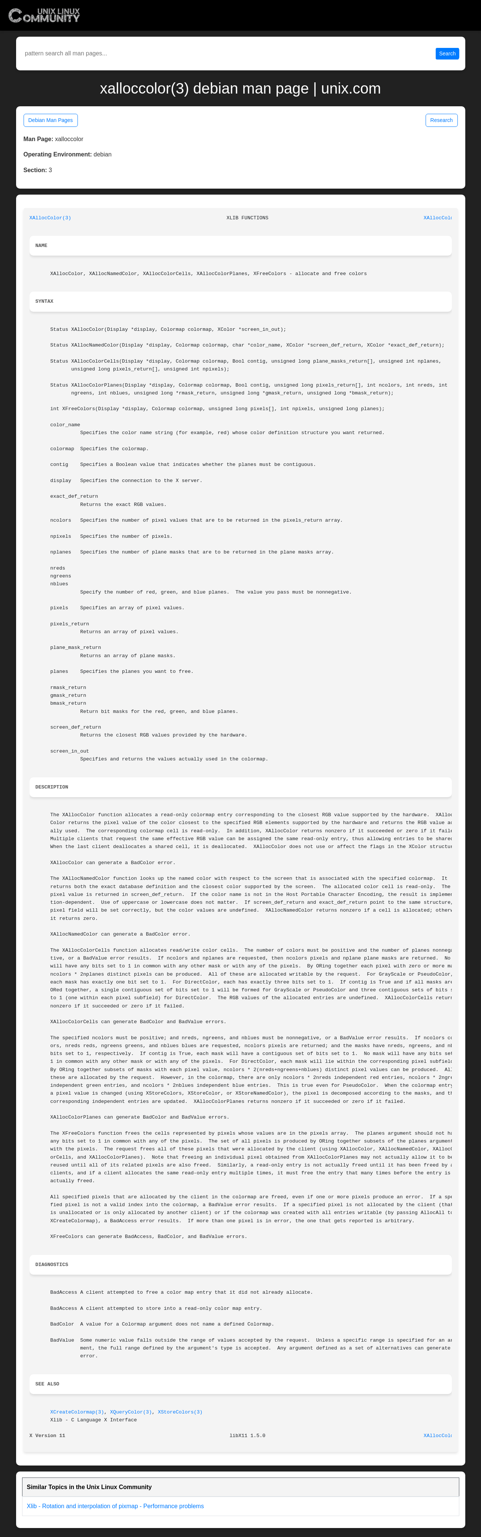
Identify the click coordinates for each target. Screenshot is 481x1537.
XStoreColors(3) (180, 1412)
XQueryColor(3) (131, 1412)
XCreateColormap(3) (77, 1412)
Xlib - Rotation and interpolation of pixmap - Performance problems (115, 1506)
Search (447, 54)
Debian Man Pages (50, 120)
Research (441, 120)
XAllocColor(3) (50, 218)
